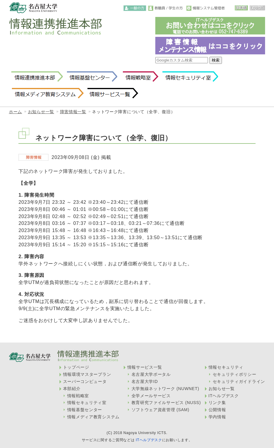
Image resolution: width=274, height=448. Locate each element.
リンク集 (217, 402)
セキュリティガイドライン (239, 381)
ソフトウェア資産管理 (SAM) (160, 409)
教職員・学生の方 (166, 8)
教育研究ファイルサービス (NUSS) (166, 402)
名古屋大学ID (144, 381)
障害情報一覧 (73, 111)
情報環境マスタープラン (87, 374)
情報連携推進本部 (37, 76)
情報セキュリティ (226, 367)
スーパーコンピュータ (85, 381)
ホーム (15, 111)
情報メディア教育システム (47, 93)
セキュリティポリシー (234, 374)
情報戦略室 (139, 76)
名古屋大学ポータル (151, 374)
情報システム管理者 (206, 8)
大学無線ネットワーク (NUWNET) (165, 388)
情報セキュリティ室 (190, 76)
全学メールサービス (151, 395)
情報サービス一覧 (112, 93)
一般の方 (134, 8)
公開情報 (217, 409)
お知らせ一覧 (41, 111)
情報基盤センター (92, 76)
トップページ (76, 367)
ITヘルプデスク (224, 395)
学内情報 (217, 416)
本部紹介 (72, 388)
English (257, 7)
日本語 (241, 7)
